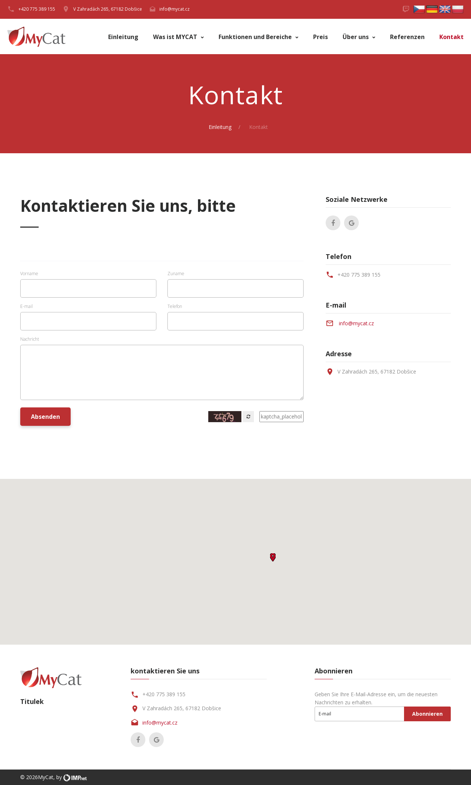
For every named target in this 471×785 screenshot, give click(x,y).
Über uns (356, 37)
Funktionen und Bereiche (256, 37)
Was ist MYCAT (176, 37)
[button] (273, 557)
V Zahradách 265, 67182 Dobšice (107, 9)
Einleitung (123, 37)
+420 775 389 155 (358, 274)
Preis (320, 37)
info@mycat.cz (174, 9)
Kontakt (451, 37)
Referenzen (407, 37)
